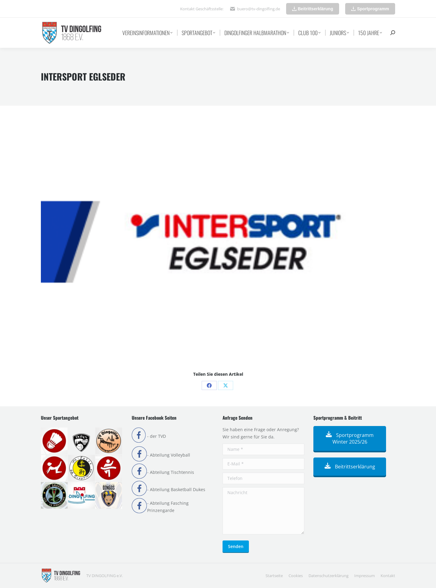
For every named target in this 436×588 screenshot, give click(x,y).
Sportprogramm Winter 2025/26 (350, 438)
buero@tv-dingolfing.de (258, 9)
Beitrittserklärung (350, 466)
